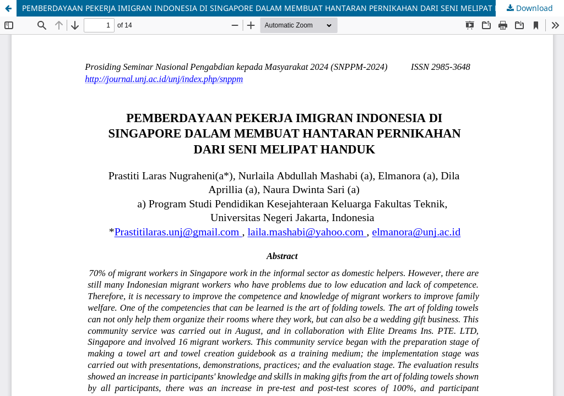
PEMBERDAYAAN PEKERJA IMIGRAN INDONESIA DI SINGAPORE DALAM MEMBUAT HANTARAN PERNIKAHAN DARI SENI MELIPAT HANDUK (274, 8)
